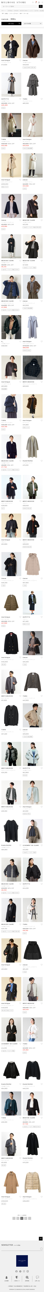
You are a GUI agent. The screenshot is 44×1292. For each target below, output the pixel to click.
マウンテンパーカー (6, 422)
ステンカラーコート (6, 182)
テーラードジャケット (29, 303)
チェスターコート (28, 101)
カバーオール (5, 619)
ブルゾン (25, 262)
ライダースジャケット (7, 809)
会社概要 (6, 1279)
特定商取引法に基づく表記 (30, 1286)
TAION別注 (10, 10)
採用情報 (27, 1279)
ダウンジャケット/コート (30, 384)
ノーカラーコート (6, 62)
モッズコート (26, 141)
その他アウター (27, 62)
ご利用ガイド (17, 1279)
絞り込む (11, 23)
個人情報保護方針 (18, 1286)
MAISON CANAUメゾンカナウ (26, 10)
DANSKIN (16, 10)
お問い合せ (37, 1279)
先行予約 (36, 10)
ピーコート (26, 422)
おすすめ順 (27, 23)
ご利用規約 (10, 1286)
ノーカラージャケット (7, 222)
